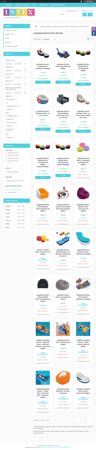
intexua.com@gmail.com (14, 189)
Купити (43, 82)
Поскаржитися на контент (48, 447)
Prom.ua (57, 445)
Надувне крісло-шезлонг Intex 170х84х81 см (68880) (83, 252)
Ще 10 (9, 130)
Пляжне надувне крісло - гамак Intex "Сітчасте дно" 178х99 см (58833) (42, 393)
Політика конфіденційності (63, 447)
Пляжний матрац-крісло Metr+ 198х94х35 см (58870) (83, 297)
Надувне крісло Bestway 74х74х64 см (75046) (63, 391)
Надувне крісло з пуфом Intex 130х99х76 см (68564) (42, 66)
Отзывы (8, 42)
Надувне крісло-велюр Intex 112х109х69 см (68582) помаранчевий (42, 162)
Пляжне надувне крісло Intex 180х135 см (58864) (83, 391)
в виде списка (91, 39)
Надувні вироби (46, 26)
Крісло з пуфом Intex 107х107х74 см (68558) (42, 252)
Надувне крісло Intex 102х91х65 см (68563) (63, 342)
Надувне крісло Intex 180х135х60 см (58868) (63, 66)
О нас (35, 5)
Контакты (43, 5)
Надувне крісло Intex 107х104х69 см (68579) (63, 297)
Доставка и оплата (58, 5)
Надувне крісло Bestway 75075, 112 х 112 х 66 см (43, 113)
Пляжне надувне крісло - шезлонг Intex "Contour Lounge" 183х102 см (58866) (42, 344)
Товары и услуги (21, 5)
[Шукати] (85, 14)
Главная (8, 5)
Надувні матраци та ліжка (60, 26)
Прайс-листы (9, 34)
